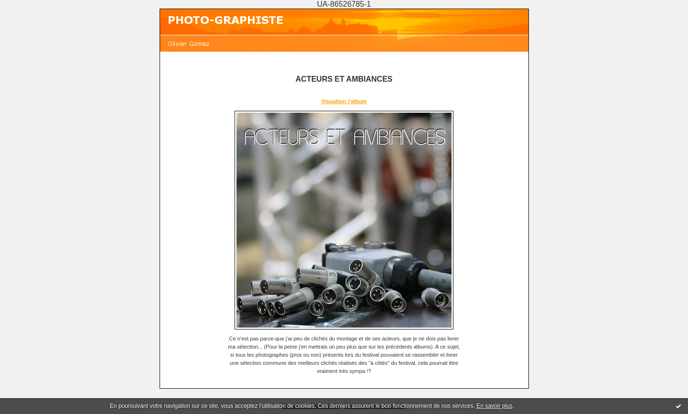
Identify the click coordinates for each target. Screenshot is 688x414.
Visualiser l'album (344, 101)
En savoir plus (494, 406)
